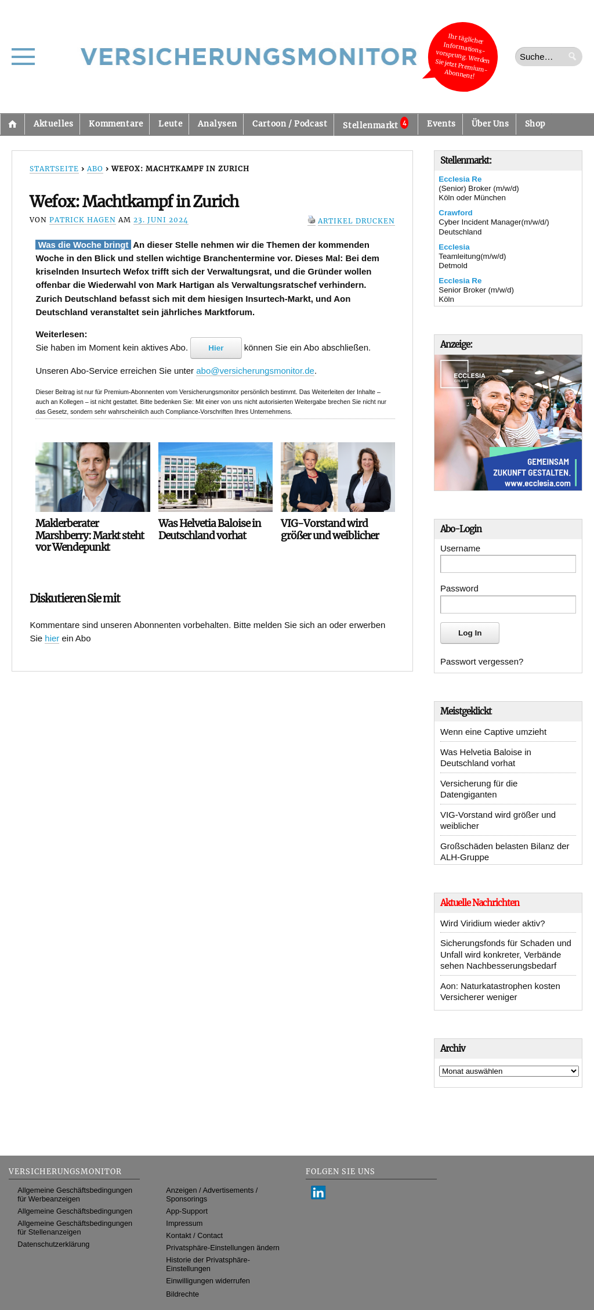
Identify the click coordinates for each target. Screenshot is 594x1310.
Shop (535, 124)
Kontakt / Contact (194, 1235)
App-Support (187, 1211)
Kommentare (116, 124)
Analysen (217, 124)
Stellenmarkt (375, 124)
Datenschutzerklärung (53, 1244)
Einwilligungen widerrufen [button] (208, 1280)
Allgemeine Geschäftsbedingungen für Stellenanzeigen (74, 1227)
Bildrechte (182, 1294)
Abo (95, 168)
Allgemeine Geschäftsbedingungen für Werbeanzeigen (74, 1194)
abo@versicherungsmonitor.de (255, 371)
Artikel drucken (356, 220)
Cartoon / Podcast (289, 124)
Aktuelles (53, 124)
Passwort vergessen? (481, 661)
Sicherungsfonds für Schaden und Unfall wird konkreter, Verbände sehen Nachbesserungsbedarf (505, 954)
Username (460, 548)
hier (52, 638)
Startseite (12, 124)
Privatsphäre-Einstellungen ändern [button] (223, 1247)
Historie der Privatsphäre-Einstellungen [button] (208, 1264)
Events (441, 124)
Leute (170, 124)
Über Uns (490, 124)
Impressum (184, 1223)
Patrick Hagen (82, 219)
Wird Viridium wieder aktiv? (492, 923)
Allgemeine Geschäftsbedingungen (74, 1211)
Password (459, 588)
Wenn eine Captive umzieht (493, 732)
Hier (215, 348)
